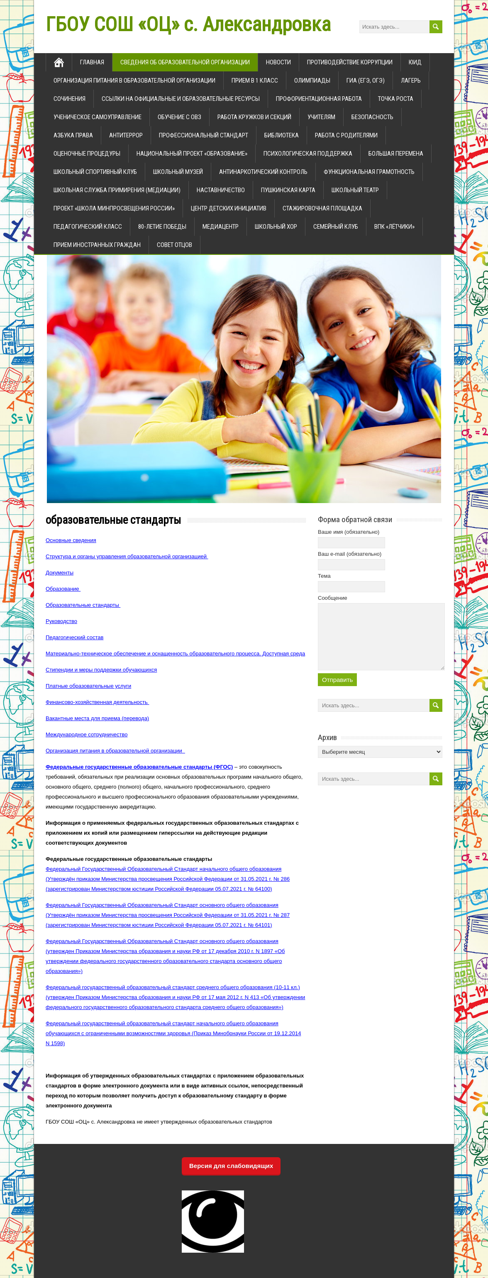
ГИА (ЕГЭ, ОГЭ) (365, 80)
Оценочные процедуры (87, 153)
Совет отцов (174, 245)
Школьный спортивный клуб (95, 172)
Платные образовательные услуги (88, 686)
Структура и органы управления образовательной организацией (127, 556)
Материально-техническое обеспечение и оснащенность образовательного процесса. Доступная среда (175, 653)
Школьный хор (276, 226)
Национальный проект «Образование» (192, 153)
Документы (59, 572)
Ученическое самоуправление (98, 117)
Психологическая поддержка (308, 153)
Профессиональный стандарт (203, 135)
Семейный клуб (335, 226)
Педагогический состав (74, 637)
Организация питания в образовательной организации (134, 80)
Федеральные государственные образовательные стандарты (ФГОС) (139, 767)
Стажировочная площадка (322, 208)
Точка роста (395, 99)
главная (92, 62)
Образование (63, 589)
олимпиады (312, 80)
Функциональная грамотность (369, 172)
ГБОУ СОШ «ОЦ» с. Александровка (188, 24)
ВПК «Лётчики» (394, 226)
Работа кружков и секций (254, 117)
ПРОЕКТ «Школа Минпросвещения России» (114, 208)
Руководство (61, 621)
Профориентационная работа (319, 99)
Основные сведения (71, 540)
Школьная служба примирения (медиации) (117, 190)
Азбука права (73, 135)
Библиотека (281, 135)
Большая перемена (395, 153)
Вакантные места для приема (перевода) (97, 718)
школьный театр (355, 190)
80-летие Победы (162, 226)
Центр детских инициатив (228, 208)
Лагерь (411, 80)
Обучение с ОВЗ (179, 117)
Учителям (321, 117)
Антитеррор (126, 135)
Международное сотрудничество (86, 734)
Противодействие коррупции (350, 62)
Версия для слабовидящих (231, 1165)
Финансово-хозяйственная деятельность (97, 702)
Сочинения (69, 99)
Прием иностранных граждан (97, 245)
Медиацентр (221, 226)
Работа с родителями (346, 135)
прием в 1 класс (255, 80)
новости (278, 62)
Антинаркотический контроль (263, 172)
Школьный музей (178, 172)
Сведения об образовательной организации (185, 62)
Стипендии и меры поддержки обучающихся (101, 670)
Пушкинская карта (288, 190)
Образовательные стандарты (83, 605)
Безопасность (372, 117)
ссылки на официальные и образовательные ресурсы (181, 99)
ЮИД (415, 62)
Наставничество (221, 190)
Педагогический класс (88, 226)
